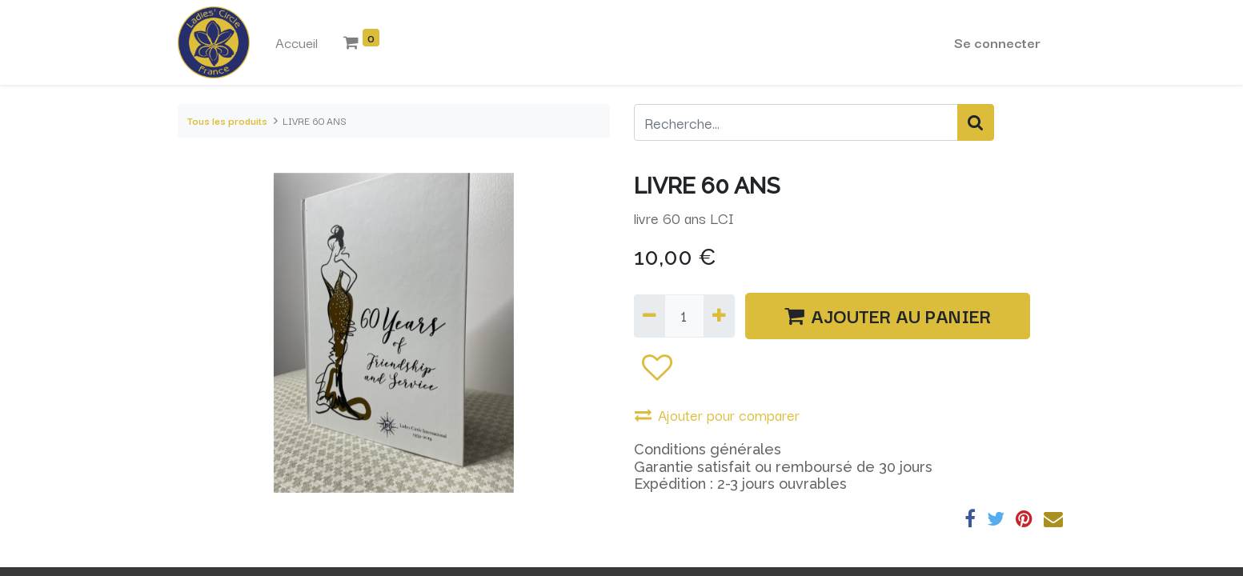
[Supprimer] (649, 316)
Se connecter (997, 42)
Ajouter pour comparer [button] (717, 414)
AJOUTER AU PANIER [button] (887, 315)
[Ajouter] (719, 316)
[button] (656, 366)
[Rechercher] (975, 122)
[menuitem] (296, 42)
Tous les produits (227, 120)
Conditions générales (707, 449)
